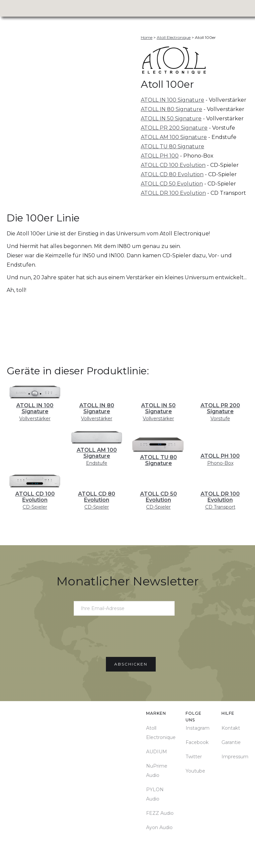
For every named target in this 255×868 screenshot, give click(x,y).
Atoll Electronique (161, 732)
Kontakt (230, 728)
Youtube (195, 771)
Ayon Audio (159, 827)
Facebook (197, 742)
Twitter (194, 757)
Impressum (234, 757)
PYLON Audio (155, 794)
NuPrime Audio (156, 770)
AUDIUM (156, 752)
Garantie (231, 742)
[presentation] (127, 636)
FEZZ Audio (160, 813)
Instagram (198, 728)
